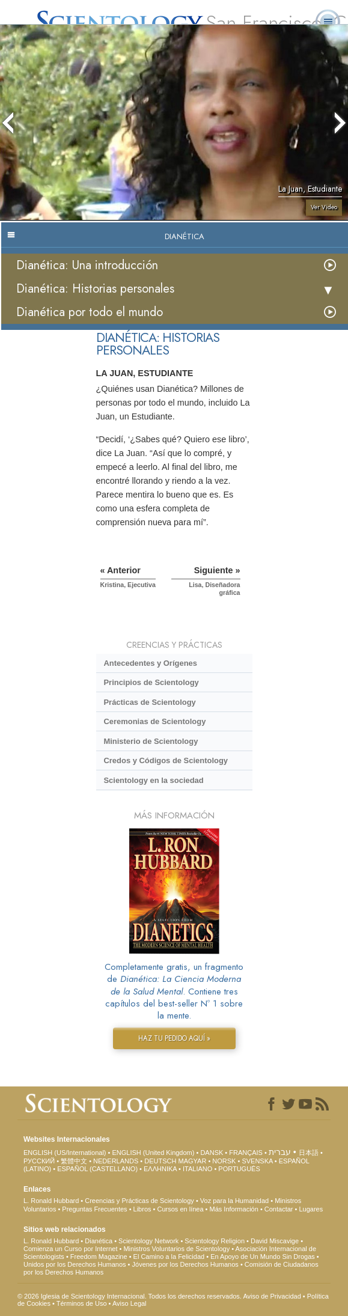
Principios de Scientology (150, 682)
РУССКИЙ (39, 1161)
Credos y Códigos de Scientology (165, 760)
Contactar (278, 1209)
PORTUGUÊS (239, 1168)
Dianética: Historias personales (95, 288)
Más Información (234, 1209)
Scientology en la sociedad (153, 780)
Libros (142, 1209)
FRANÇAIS (246, 1152)
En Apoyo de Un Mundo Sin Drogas (262, 1256)
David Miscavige (275, 1240)
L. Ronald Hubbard (51, 1200)
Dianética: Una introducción (87, 265)
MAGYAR (192, 1161)
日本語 (309, 1152)
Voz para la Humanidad (234, 1200)
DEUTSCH (160, 1161)
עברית (280, 1152)
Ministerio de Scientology (150, 741)
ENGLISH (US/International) (64, 1152)
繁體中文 (74, 1161)
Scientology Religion (215, 1240)
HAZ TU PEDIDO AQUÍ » (174, 1038)
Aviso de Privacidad (272, 1296)
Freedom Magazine (98, 1256)
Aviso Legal (129, 1303)
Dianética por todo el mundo (89, 312)
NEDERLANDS (115, 1161)
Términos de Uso (81, 1303)
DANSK (211, 1152)
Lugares (311, 1209)
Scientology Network (148, 1240)
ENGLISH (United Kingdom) (153, 1152)
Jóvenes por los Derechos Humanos (185, 1264)
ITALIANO (197, 1168)
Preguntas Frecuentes (94, 1209)
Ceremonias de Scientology (154, 721)
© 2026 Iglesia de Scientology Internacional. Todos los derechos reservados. (130, 1296)
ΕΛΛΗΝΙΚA (160, 1168)
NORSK (224, 1161)
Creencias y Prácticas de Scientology (139, 1200)
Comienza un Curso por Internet (70, 1248)
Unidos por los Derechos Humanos (74, 1264)
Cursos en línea (180, 1209)
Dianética (98, 1240)
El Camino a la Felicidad (169, 1256)
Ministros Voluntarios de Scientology (176, 1248)
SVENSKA (257, 1161)
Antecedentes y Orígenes (150, 663)
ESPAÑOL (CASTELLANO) (97, 1168)
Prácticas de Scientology (149, 702)
